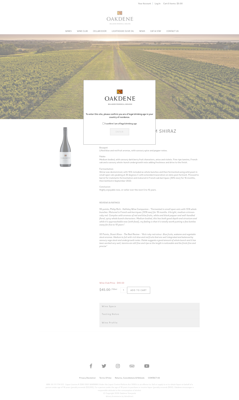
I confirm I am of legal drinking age (121, 123)
